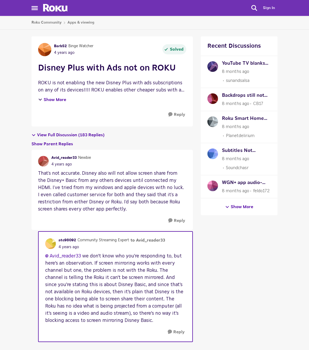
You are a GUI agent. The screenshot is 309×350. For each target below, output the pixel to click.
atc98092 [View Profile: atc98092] (67, 240)
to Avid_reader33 (147, 240)
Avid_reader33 (65, 256)
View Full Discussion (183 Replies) (67, 135)
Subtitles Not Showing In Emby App (241, 151)
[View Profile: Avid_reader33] (43, 161)
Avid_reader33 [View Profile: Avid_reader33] (64, 158)
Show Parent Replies (52, 144)
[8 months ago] (235, 71)
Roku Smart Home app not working (243, 119)
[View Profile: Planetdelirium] (212, 121)
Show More (52, 100)
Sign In (269, 8)
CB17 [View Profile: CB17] (258, 104)
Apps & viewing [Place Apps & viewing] (80, 22)
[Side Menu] (34, 8)
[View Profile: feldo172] (212, 186)
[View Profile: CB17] (212, 98)
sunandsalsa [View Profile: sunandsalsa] (237, 80)
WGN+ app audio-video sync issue (242, 183)
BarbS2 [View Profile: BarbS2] (60, 46)
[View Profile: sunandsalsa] (212, 66)
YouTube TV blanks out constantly (243, 64)
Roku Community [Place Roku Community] (46, 22)
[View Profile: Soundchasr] (212, 153)
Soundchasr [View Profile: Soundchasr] (237, 168)
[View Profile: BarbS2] (44, 49)
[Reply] (176, 115)
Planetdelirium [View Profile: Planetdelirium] (240, 136)
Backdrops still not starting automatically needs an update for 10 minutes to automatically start (245, 96)
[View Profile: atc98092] (50, 243)
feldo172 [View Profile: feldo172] (261, 191)
